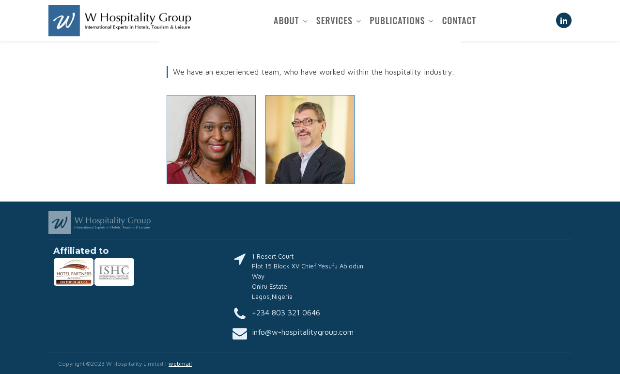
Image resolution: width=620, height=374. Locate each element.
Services (334, 20)
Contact (459, 20)
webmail (180, 363)
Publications (397, 20)
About (286, 20)
